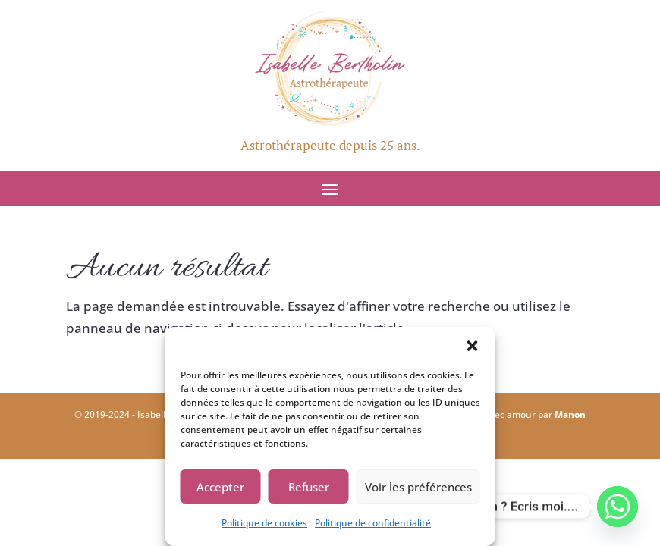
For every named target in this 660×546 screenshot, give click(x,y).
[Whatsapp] (617, 506)
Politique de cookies (264, 522)
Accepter (220, 486)
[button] (472, 345)
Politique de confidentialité (373, 522)
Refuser (308, 486)
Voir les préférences (418, 486)
